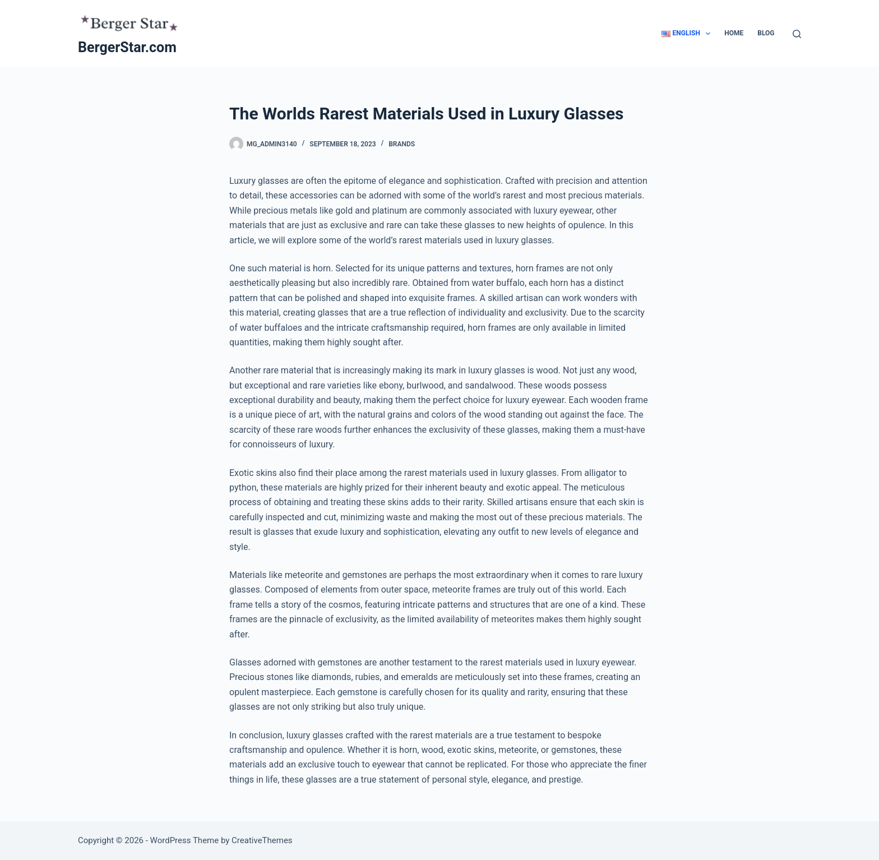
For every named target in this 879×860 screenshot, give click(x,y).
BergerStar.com (127, 47)
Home (733, 33)
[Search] (797, 34)
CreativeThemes (262, 840)
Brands (401, 144)
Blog (765, 33)
